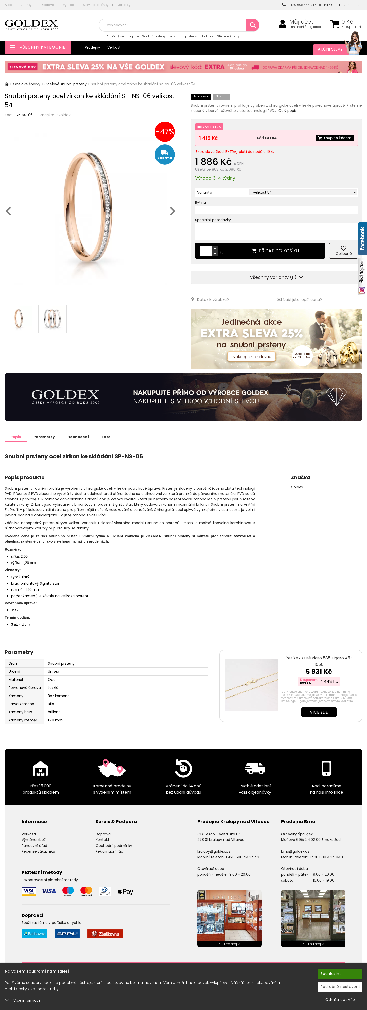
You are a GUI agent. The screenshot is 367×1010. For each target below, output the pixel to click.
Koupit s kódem (334, 137)
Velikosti (114, 47)
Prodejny (92, 47)
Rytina (200, 202)
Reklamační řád (109, 851)
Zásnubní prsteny (183, 36)
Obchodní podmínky (114, 845)
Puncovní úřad (34, 845)
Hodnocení (82, 436)
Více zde (319, 712)
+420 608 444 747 (299, 5)
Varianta (204, 192)
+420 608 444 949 (242, 856)
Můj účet (301, 22)
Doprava (47, 5)
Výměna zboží (34, 839)
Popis (16, 436)
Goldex (64, 115)
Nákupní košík (352, 27)
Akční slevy (335, 49)
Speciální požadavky (213, 219)
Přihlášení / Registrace (306, 27)
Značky (26, 5)
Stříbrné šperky (228, 36)
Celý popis (287, 110)
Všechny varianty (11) (276, 277)
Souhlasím (331, 973)
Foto (112, 436)
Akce (8, 5)
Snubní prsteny (154, 36)
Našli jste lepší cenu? (299, 299)
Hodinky (207, 36)
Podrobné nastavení (340, 986)
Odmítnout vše (340, 999)
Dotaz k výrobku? (210, 299)
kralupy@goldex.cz (213, 851)
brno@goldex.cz (295, 851)
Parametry (47, 436)
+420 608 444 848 (326, 856)
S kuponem (309, 679)
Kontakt (102, 839)
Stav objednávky (96, 5)
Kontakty (124, 5)
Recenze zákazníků (38, 851)
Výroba (68, 5)
